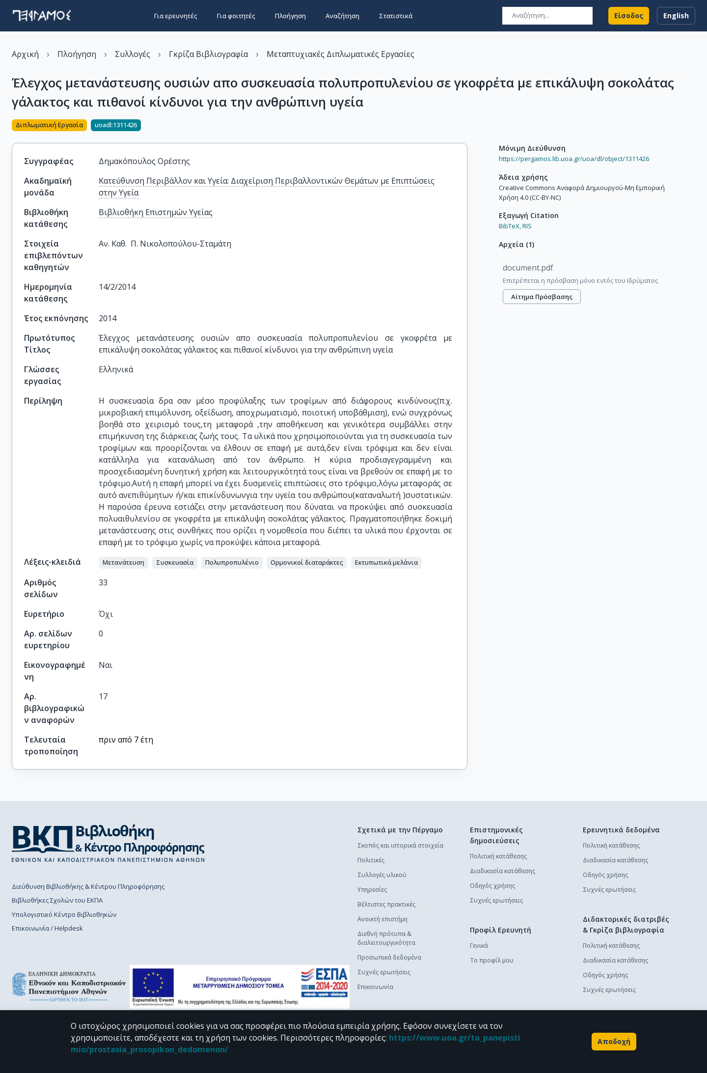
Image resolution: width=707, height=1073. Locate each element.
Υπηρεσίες (372, 889)
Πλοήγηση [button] (290, 15)
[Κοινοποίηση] (463, 126)
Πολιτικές (370, 860)
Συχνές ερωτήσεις (383, 972)
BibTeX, (510, 225)
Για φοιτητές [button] (236, 15)
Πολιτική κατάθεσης (498, 856)
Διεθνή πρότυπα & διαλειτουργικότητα (386, 938)
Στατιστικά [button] (395, 15)
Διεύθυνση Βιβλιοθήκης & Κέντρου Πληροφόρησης (88, 886)
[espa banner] (240, 987)
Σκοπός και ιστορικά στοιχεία (400, 845)
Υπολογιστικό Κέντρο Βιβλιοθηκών (64, 914)
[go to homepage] (42, 16)
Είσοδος (628, 16)
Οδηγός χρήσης (492, 885)
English (676, 15)
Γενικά (479, 945)
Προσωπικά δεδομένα (389, 957)
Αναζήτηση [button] (342, 15)
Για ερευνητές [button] (175, 15)
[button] (123, 563)
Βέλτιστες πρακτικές (386, 904)
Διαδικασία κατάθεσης (502, 871)
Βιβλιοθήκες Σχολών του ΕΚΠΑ (57, 900)
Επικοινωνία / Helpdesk (47, 928)
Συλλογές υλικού (382, 875)
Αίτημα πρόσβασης (541, 296)
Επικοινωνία (375, 987)
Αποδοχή (614, 1041)
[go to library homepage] (108, 843)
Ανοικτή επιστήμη (382, 919)
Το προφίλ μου (492, 960)
